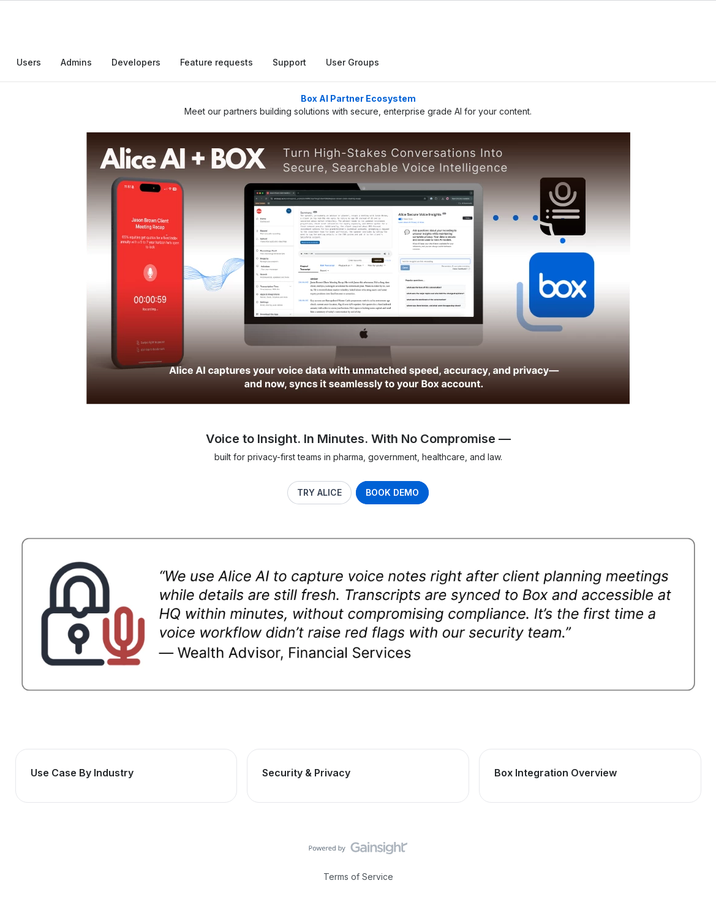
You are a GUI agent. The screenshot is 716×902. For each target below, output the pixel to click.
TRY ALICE (319, 492)
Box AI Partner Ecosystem (358, 98)
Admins (76, 62)
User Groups (352, 62)
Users (29, 62)
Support (289, 62)
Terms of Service (358, 876)
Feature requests (216, 62)
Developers (135, 62)
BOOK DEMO (393, 492)
